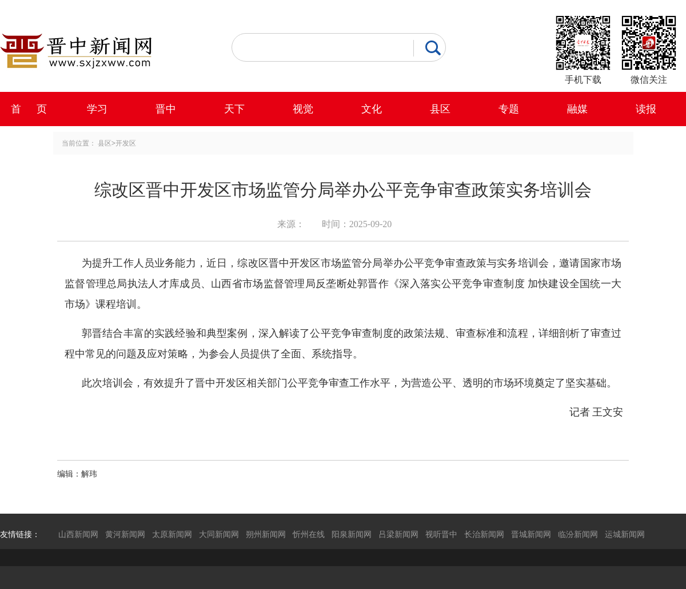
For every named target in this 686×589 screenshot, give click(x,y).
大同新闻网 (219, 534)
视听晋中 (441, 534)
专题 (508, 109)
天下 (234, 109)
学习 (97, 109)
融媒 (577, 109)
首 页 (29, 109)
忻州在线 (309, 534)
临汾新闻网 (578, 534)
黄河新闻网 (125, 534)
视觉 (303, 109)
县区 (440, 109)
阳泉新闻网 (352, 534)
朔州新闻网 (266, 534)
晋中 (165, 109)
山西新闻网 (78, 534)
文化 (371, 109)
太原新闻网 (172, 534)
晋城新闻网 (531, 534)
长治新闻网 (484, 534)
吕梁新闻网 (398, 534)
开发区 (125, 143)
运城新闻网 (625, 534)
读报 (646, 109)
